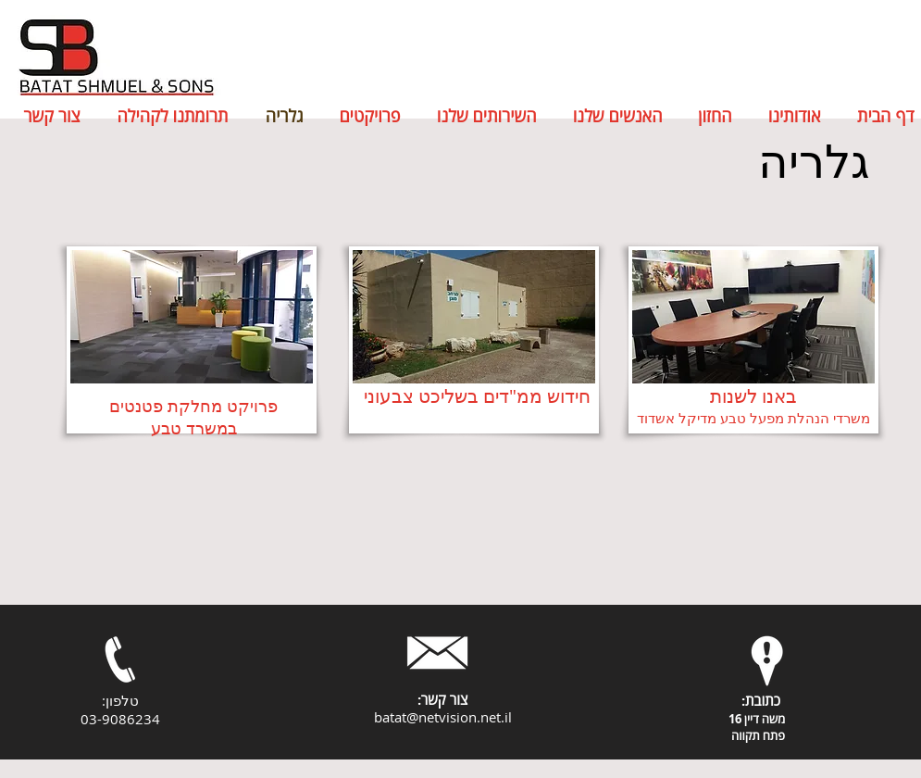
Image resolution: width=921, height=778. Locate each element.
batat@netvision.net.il (443, 717)
